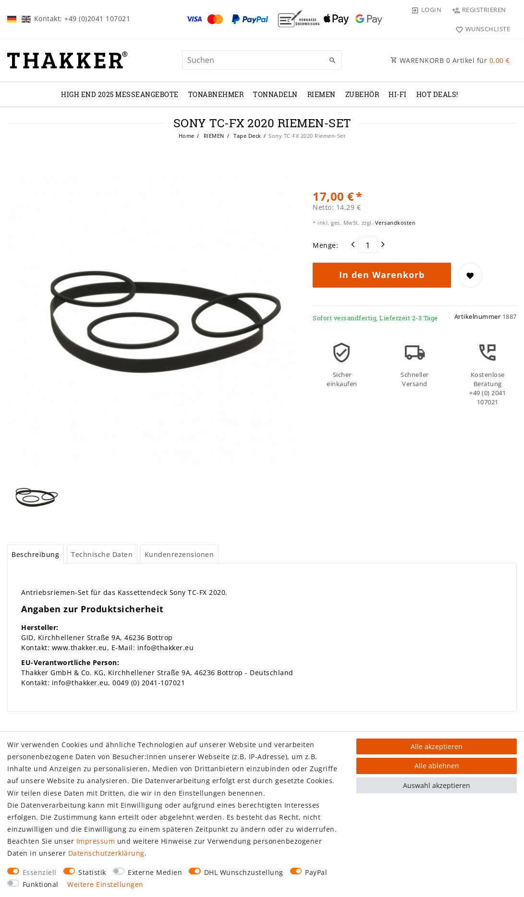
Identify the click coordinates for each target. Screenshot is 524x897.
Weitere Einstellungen (105, 884)
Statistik (92, 872)
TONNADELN (275, 94)
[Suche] (332, 60)
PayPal (316, 872)
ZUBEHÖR (362, 94)
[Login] (426, 9)
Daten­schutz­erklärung (106, 853)
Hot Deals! (437, 94)
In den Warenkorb (382, 274)
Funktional (41, 884)
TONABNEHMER (216, 94)
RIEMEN (321, 94)
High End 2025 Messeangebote (120, 94)
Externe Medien (155, 872)
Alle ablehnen (436, 765)
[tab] (35, 554)
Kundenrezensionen (179, 554)
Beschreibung (35, 554)
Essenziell (40, 872)
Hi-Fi (398, 94)
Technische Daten (102, 554)
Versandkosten (394, 222)
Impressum (95, 841)
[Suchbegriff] (262, 60)
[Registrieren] (479, 9)
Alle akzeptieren (437, 746)
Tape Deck (246, 135)
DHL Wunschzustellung (243, 872)
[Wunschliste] (480, 28)
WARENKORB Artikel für (450, 60)
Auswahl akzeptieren (436, 785)
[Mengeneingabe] (368, 245)
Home (187, 135)
